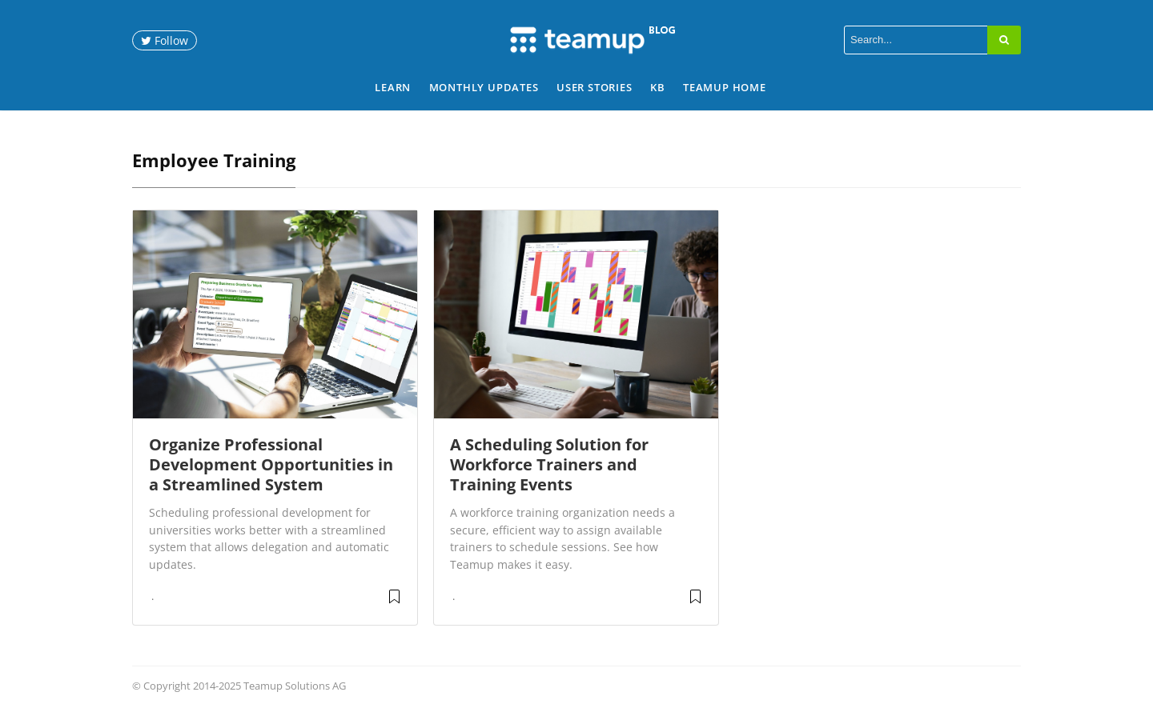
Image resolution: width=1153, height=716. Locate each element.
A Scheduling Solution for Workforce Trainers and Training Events (549, 464)
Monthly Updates (484, 87)
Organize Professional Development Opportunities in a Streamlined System (271, 464)
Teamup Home (724, 87)
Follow (164, 40)
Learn (393, 87)
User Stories (594, 87)
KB (657, 87)
